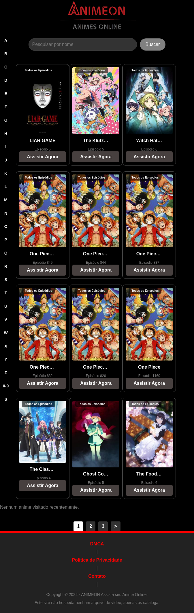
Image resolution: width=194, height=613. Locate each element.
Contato (97, 576)
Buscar (153, 44)
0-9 (6, 386)
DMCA (97, 543)
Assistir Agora (42, 156)
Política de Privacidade (97, 560)
